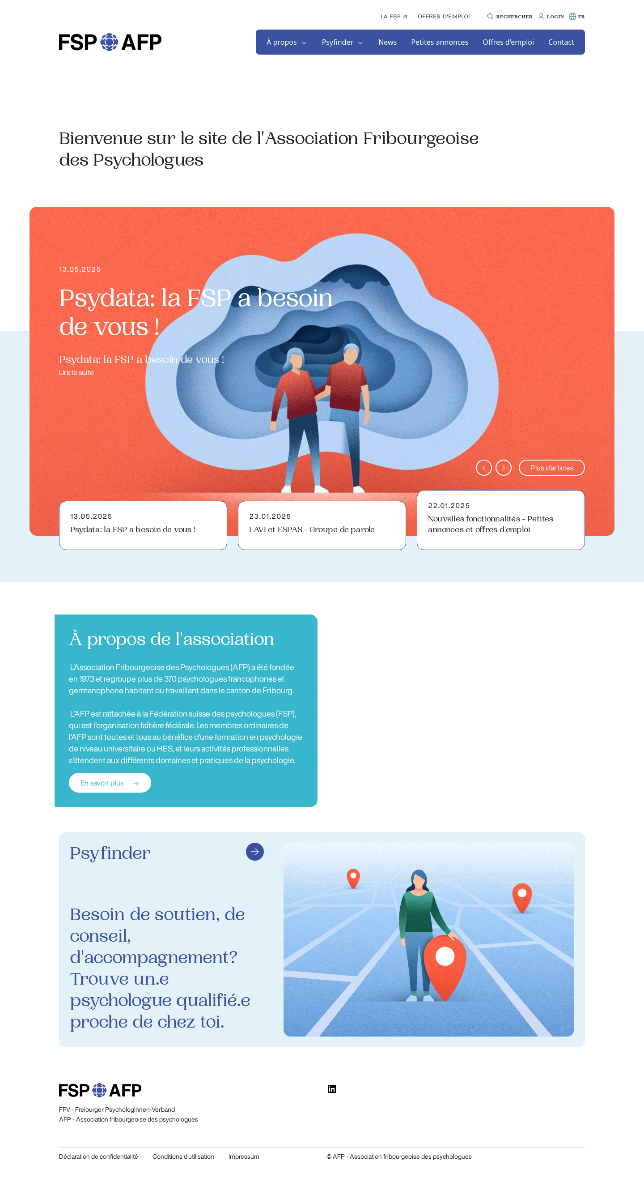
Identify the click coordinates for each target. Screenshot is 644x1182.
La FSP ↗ (394, 16)
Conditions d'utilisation (183, 1156)
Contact (561, 42)
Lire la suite (76, 372)
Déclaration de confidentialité (98, 1156)
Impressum (244, 1156)
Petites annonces (439, 42)
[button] (509, 16)
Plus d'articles (551, 467)
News (387, 42)
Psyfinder (338, 42)
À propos (282, 42)
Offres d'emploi (444, 16)
